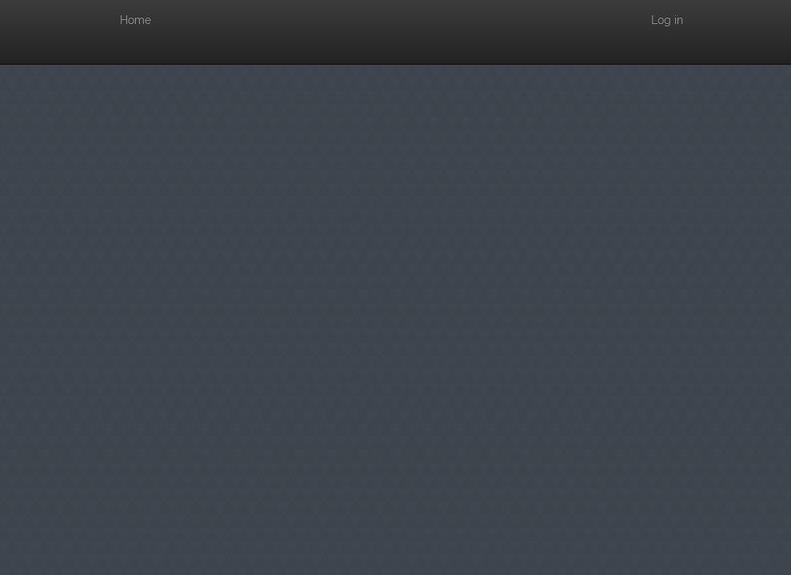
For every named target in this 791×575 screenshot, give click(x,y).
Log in (667, 20)
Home (135, 20)
